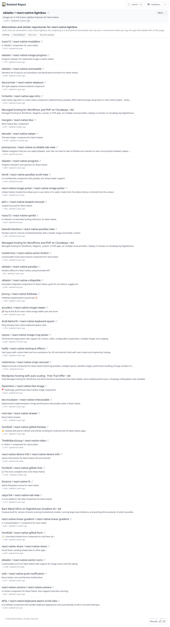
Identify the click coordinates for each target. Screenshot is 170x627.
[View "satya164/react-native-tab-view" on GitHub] (41, 495)
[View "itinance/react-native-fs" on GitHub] (32, 481)
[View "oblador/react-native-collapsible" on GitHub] (42, 280)
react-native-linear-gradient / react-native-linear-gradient (35, 519)
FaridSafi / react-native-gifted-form (22, 532)
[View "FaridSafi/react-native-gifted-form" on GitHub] (44, 533)
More (162, 12)
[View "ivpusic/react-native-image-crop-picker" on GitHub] (50, 335)
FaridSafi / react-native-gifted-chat (22, 468)
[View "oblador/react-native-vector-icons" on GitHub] (44, 560)
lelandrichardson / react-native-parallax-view (28, 229)
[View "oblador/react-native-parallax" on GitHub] (39, 266)
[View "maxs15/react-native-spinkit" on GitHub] (38, 215)
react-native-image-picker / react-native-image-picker (33, 188)
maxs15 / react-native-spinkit (19, 215)
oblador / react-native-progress (20, 161)
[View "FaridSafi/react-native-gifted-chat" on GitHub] (44, 468)
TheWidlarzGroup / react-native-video (24, 440)
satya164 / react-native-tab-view (20, 495)
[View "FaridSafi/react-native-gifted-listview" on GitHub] (47, 427)
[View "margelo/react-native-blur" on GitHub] (35, 120)
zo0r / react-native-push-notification (23, 573)
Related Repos (16, 4)
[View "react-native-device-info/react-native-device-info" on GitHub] (61, 454)
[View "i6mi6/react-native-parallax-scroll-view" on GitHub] (50, 174)
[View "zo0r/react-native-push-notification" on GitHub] (46, 573)
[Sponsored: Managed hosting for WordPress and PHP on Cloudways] (85, 111)
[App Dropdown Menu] (165, 4)
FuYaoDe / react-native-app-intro (21, 96)
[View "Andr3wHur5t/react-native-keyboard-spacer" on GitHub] (56, 321)
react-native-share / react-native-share (24, 546)
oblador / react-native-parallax (20, 266)
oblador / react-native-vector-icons (22, 560)
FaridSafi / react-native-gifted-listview (24, 427)
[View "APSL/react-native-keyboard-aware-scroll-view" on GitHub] (59, 601)
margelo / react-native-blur (18, 120)
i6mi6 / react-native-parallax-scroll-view (25, 174)
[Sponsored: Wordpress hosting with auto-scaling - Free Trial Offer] (85, 377)
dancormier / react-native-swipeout (22, 82)
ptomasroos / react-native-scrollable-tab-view (28, 147)
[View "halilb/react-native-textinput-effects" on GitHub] (46, 348)
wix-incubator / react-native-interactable (25, 399)
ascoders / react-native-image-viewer (23, 307)
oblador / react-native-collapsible (21, 280)
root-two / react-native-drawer (19, 413)
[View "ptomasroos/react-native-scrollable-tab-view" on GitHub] (57, 147)
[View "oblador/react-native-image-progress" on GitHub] (48, 55)
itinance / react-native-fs (16, 481)
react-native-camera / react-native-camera (26, 587)
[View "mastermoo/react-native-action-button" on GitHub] (50, 253)
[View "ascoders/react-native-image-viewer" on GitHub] (47, 307)
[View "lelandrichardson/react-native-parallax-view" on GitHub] (56, 229)
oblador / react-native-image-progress (24, 55)
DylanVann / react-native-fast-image (23, 386)
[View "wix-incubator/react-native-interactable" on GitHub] (51, 400)
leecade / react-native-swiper (19, 133)
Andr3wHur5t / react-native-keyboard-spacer (28, 321)
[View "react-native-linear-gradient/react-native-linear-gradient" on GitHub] (71, 519)
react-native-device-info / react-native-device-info (31, 454)
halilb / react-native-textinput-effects (23, 348)
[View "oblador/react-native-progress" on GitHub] (40, 161)
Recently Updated (47, 35)
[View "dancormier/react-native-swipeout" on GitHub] (45, 82)
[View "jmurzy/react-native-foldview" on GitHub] (38, 294)
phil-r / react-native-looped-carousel (23, 201)
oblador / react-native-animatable (22, 68)
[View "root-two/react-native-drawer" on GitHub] (39, 413)
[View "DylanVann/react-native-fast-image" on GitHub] (46, 386)
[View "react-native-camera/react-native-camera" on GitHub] (53, 587)
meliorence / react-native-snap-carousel (25, 362)
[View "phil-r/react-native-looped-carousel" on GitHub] (46, 202)
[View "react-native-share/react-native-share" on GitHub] (49, 546)
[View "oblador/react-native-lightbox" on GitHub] (48, 13)
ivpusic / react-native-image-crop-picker (25, 334)
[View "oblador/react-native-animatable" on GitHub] (43, 69)
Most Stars (32, 35)
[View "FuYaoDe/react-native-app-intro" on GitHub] (42, 96)
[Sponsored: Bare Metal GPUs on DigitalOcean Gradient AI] (85, 510)
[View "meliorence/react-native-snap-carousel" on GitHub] (50, 362)
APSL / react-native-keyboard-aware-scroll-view (29, 601)
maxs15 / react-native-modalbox (21, 41)
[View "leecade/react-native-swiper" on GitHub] (37, 133)
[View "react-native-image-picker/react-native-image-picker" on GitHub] (66, 188)
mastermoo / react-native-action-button (25, 253)
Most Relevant (18, 35)
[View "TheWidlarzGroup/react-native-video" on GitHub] (48, 440)
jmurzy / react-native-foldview (19, 294)
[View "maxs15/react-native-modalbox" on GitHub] (42, 41)
